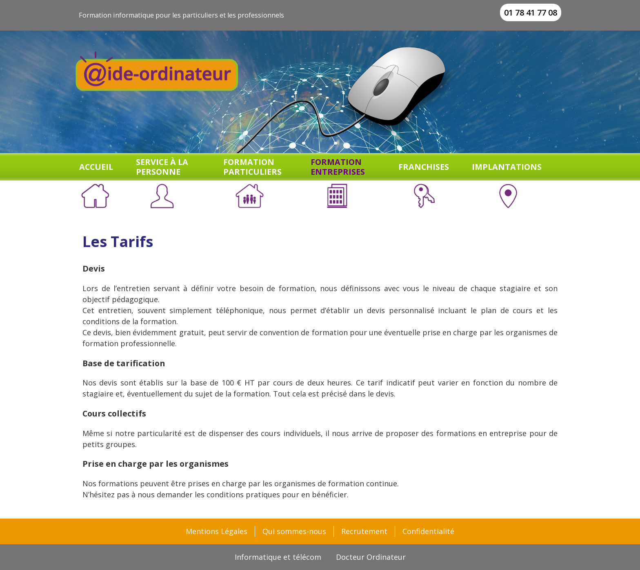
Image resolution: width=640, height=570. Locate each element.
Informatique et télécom (278, 557)
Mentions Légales (216, 531)
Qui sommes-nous (294, 531)
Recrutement (364, 531)
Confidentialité (428, 531)
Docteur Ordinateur (371, 557)
